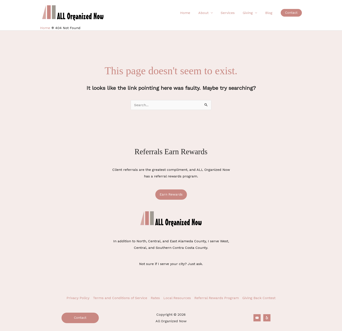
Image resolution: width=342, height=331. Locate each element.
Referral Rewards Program (216, 298)
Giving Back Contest (258, 298)
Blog (269, 13)
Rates (155, 298)
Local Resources (177, 298)
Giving (249, 13)
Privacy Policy (78, 298)
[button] (291, 13)
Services (230, 13)
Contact (80, 318)
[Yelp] (266, 317)
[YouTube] (257, 317)
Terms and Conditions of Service (120, 298)
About (207, 13)
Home (190, 13)
